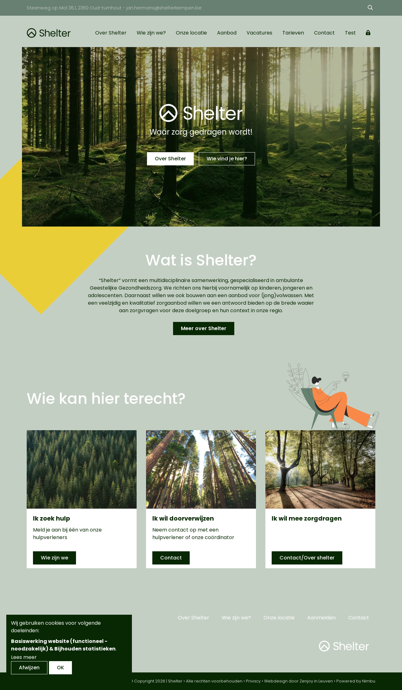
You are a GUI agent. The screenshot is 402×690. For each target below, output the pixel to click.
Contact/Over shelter (307, 557)
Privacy (253, 681)
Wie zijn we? (151, 32)
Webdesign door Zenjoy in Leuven (298, 681)
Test (350, 32)
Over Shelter (111, 32)
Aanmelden (321, 617)
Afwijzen (29, 667)
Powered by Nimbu (355, 681)
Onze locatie (191, 32)
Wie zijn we (54, 557)
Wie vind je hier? (227, 158)
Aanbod (226, 32)
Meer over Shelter (203, 328)
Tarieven (293, 32)
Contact (324, 32)
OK (60, 667)
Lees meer (24, 657)
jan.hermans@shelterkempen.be (164, 8)
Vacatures (259, 32)
